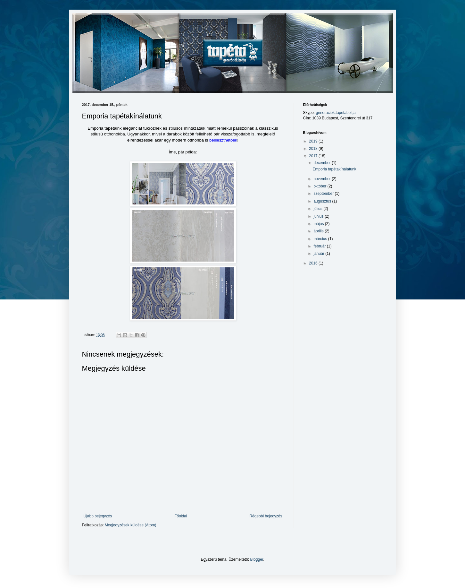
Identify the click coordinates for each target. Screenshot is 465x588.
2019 (314, 141)
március (320, 239)
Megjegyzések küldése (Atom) (130, 525)
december (322, 162)
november (322, 179)
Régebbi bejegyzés (265, 516)
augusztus (322, 201)
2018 (314, 148)
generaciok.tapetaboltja (336, 112)
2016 (314, 263)
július (318, 208)
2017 (314, 156)
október (320, 186)
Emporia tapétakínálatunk (334, 169)
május (319, 223)
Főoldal (180, 516)
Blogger (256, 559)
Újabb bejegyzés (98, 516)
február (320, 246)
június (319, 216)
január (319, 253)
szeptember (324, 193)
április (319, 231)
